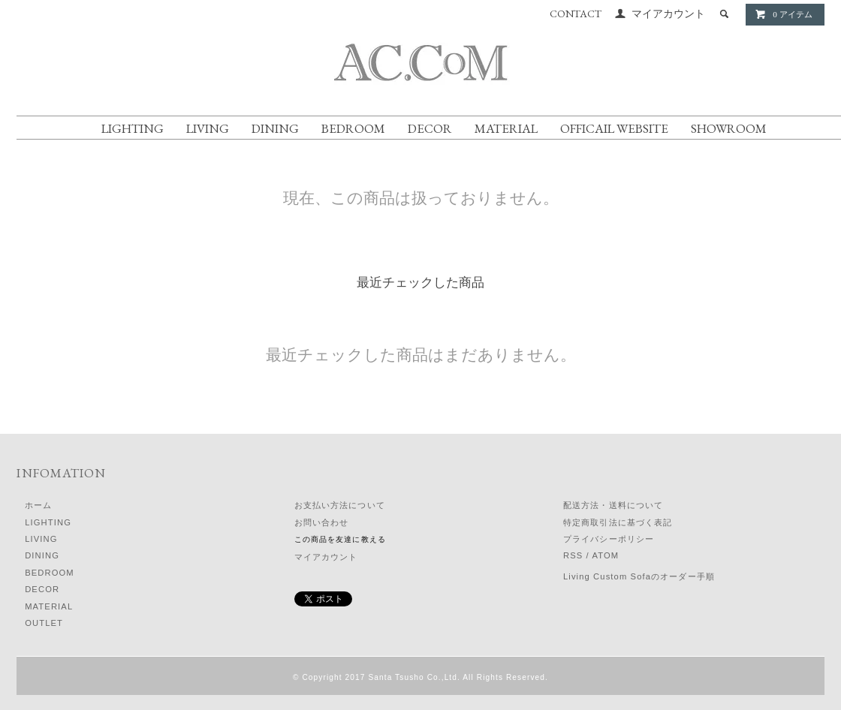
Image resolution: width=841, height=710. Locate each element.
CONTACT (575, 13)
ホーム (38, 505)
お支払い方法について (339, 505)
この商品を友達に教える (340, 539)
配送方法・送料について (613, 505)
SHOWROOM (729, 128)
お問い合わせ (321, 522)
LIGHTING (132, 128)
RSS (573, 555)
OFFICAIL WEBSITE (614, 128)
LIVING (207, 128)
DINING (275, 128)
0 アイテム (783, 14)
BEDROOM (353, 128)
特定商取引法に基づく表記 (617, 522)
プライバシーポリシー (608, 538)
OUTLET (44, 622)
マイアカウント (668, 13)
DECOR (430, 128)
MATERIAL (506, 128)
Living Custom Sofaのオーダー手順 (639, 576)
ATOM (605, 555)
